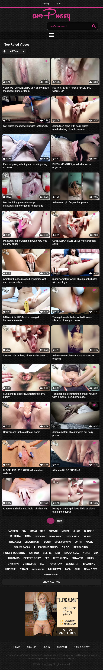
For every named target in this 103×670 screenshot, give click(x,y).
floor (47, 541)
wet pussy (60, 558)
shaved (77, 558)
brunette (54, 569)
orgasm (15, 541)
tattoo (34, 553)
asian (23, 569)
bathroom (38, 569)
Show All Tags (51, 582)
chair (76, 531)
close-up (72, 564)
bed (47, 558)
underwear (51, 574)
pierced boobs (22, 547)
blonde (89, 531)
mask (89, 541)
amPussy (47, 664)
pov (24, 531)
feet (43, 563)
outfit (78, 542)
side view (40, 536)
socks (86, 553)
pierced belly (32, 558)
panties (13, 531)
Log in (58, 3)
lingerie (10, 569)
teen (28, 536)
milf (57, 553)
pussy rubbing (14, 553)
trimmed (14, 558)
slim (77, 569)
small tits (37, 531)
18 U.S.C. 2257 (82, 647)
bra (96, 553)
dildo (65, 547)
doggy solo (72, 552)
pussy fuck (56, 564)
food (68, 569)
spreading (80, 547)
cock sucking (62, 541)
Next (59, 520)
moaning (89, 563)
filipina (15, 536)
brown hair (32, 541)
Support (62, 647)
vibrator (29, 564)
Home (17, 647)
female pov (90, 569)
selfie (47, 553)
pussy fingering (46, 547)
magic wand (55, 536)
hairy (90, 558)
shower (53, 531)
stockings (72, 536)
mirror (65, 531)
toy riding (13, 563)
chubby (87, 536)
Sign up (46, 3)
